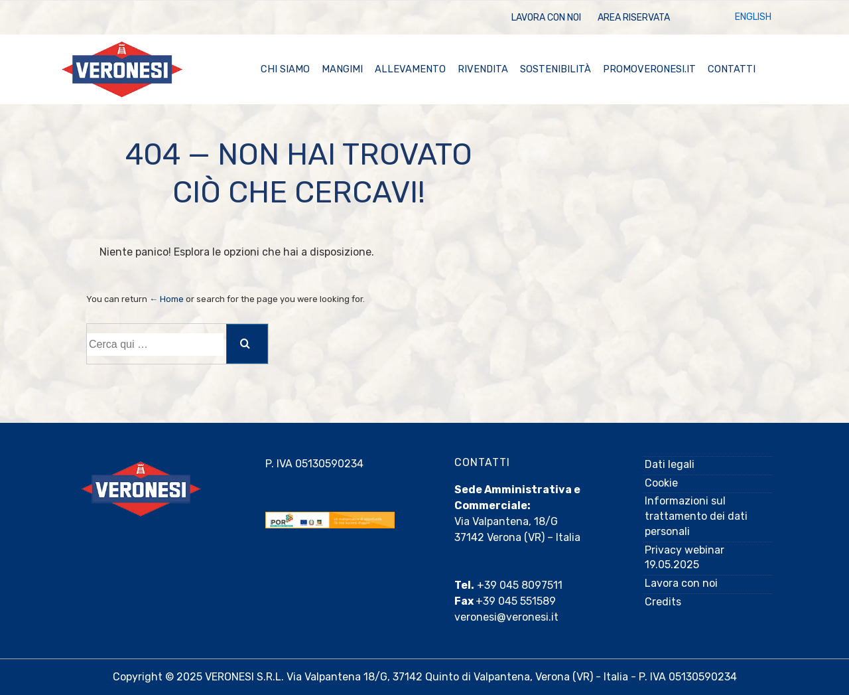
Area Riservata (634, 17)
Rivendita (483, 69)
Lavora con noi (546, 17)
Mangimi (342, 69)
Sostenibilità (555, 69)
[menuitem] (753, 17)
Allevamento (410, 69)
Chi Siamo (285, 69)
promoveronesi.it (649, 69)
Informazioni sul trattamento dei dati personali (696, 516)
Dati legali (669, 464)
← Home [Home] (166, 299)
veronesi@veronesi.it (506, 617)
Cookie (661, 483)
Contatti (731, 69)
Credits (663, 601)
